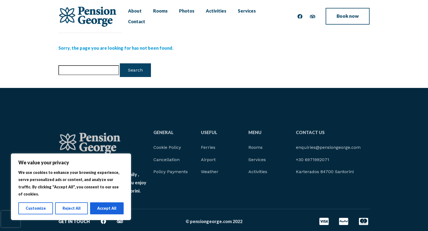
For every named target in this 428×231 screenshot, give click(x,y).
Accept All (106, 208)
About (136, 16)
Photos (184, 16)
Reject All (72, 208)
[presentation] (10, 219)
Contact (269, 16)
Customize (36, 208)
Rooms (160, 16)
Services (241, 16)
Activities (212, 16)
